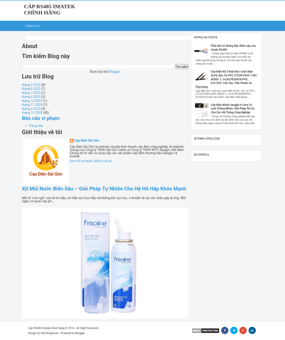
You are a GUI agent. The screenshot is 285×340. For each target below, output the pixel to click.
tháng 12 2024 (32, 101)
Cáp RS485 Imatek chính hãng (49, 9)
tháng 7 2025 (31, 93)
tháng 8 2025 (31, 89)
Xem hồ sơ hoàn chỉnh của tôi (91, 161)
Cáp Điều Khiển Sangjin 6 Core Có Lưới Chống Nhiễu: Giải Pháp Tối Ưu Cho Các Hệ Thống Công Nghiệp (232, 108)
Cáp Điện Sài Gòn (86, 140)
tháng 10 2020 (32, 112)
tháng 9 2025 (31, 85)
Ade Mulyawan (49, 333)
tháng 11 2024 (32, 104)
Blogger (114, 71)
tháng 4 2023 (31, 109)
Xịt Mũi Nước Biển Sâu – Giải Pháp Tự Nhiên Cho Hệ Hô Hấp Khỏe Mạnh (104, 189)
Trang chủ (32, 26)
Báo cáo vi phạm (41, 118)
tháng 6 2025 (31, 97)
